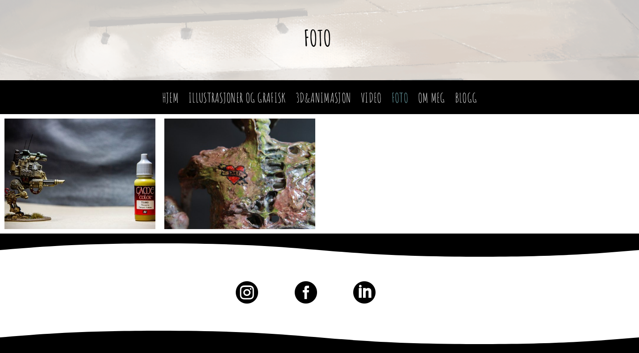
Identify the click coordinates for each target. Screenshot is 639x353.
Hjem (170, 100)
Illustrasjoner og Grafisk (237, 100)
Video (371, 100)
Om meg (431, 100)
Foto (317, 38)
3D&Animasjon (323, 100)
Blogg (466, 100)
